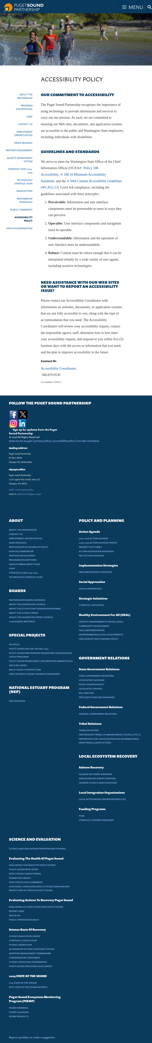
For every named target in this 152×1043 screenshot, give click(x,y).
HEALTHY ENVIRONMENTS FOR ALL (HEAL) (101, 621)
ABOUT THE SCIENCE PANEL (23, 612)
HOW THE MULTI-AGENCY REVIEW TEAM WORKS (34, 673)
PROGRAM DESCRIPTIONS (24, 107)
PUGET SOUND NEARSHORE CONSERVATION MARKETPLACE (41, 661)
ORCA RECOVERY (18, 665)
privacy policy (43, 441)
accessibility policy (63, 441)
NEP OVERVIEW (17, 701)
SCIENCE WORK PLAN (20, 944)
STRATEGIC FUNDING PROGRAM (96, 820)
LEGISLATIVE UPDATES (90, 688)
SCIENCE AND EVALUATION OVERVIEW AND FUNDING (37, 848)
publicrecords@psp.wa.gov (29, 494)
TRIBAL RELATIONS (89, 730)
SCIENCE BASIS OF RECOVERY (24, 936)
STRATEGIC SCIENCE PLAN (23, 940)
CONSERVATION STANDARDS (24, 957)
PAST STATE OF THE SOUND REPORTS (28, 987)
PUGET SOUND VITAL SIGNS (23, 869)
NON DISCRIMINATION (21, 551)
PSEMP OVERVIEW (18, 1007)
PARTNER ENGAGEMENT (19, 150)
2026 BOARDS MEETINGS (22, 621)
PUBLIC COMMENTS (21, 209)
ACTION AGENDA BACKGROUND (96, 551)
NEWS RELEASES (23, 142)
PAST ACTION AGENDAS (91, 555)
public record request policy (21, 489)
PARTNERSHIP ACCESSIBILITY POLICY (28, 547)
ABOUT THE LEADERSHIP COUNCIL (27, 604)
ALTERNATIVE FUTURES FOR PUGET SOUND (31, 949)
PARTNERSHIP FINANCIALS (24, 200)
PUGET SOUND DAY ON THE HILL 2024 (28, 648)
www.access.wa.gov (20, 441)
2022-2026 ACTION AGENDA (93, 538)
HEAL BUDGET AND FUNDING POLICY (98, 638)
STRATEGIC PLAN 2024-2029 (20, 170)
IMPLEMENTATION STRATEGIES (95, 572)
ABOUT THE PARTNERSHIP (24, 96)
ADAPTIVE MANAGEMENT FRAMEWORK (30, 953)
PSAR (81, 815)
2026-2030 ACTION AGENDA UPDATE (98, 542)
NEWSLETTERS (24, 191)
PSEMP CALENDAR (19, 1012)
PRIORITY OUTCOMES (90, 547)
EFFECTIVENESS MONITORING (25, 873)
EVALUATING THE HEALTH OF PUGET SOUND (32, 865)
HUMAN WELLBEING (20, 877)
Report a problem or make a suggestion (32, 1037)
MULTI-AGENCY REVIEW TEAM (25, 669)
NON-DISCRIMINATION (19, 228)
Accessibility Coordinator (58, 368)
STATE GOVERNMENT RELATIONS (96, 675)
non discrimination (88, 441)
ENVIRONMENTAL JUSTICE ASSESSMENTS (101, 634)
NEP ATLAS (14, 915)
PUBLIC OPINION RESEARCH (24, 919)
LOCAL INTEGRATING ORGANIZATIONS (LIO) (102, 799)
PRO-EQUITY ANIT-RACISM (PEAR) (97, 697)
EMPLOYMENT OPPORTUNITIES (23, 133)
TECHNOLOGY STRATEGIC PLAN (23, 181)
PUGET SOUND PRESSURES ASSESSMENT (31, 966)
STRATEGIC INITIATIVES (91, 605)
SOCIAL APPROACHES (90, 588)
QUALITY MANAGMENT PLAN (24, 564)
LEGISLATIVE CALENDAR (91, 680)
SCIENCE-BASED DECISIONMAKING (28, 961)
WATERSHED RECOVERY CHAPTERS (97, 778)
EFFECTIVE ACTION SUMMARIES (26, 882)
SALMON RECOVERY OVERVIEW (95, 774)
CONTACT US (25, 124)
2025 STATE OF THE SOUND (23, 982)
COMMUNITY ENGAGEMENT (94, 626)
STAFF (29, 116)
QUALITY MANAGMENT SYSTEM (19, 159)
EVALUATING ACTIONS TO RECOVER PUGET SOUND (36, 906)
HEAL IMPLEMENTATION (92, 630)
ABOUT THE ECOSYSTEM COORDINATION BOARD (35, 608)
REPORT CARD (16, 911)
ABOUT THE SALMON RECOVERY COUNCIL (31, 617)
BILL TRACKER (86, 693)
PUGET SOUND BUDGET (91, 684)
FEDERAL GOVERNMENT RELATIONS (98, 713)
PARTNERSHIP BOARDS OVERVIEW (27, 600)
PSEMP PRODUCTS (19, 1016)
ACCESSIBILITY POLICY (23, 219)
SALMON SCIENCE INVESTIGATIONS (98, 782)
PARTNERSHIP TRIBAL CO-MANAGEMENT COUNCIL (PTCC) (110, 734)
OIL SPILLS (14, 644)
